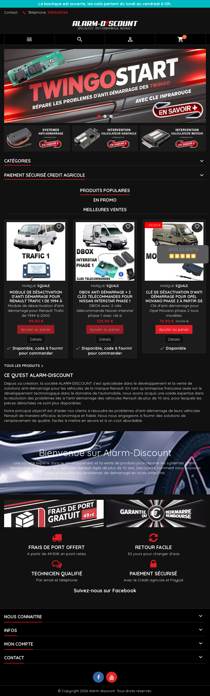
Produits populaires (105, 190)
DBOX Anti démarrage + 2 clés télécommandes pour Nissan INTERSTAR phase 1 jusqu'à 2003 (104, 299)
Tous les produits (24, 366)
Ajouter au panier (36, 329)
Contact (11, 12)
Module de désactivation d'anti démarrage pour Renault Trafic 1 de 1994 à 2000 (36, 299)
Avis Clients (183, 249)
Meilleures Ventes (105, 209)
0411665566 (58, 12)
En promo (105, 200)
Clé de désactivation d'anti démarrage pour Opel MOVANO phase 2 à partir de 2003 (174, 299)
